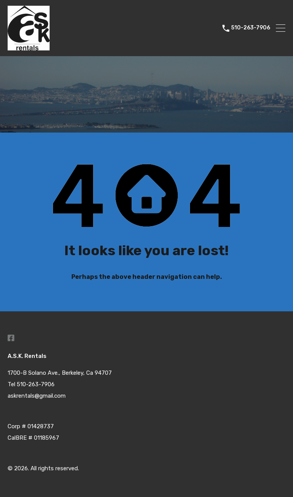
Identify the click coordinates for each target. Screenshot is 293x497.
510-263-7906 (250, 28)
